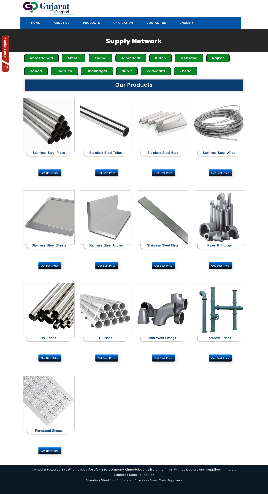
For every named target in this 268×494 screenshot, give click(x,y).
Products (91, 22)
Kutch (160, 58)
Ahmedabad (41, 58)
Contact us (156, 22)
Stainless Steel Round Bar (134, 475)
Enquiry (186, 22)
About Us (61, 22)
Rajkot (218, 58)
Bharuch (64, 71)
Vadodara (156, 71)
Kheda (186, 71)
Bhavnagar (97, 71)
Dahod (36, 71)
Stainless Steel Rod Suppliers (108, 480)
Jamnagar (131, 58)
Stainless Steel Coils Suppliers (158, 480)
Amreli (73, 58)
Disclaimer (156, 470)
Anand (100, 58)
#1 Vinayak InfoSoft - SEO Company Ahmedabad (106, 470)
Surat (127, 71)
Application (123, 22)
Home (35, 22)
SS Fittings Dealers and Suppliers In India (201, 470)
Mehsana (189, 58)
